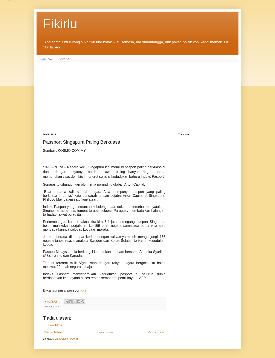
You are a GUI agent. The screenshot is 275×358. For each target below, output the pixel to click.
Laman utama (105, 332)
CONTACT (47, 58)
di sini (85, 290)
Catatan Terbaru (53, 332)
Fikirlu (60, 24)
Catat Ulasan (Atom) (66, 338)
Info (57, 306)
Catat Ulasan (55, 325)
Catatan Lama (156, 332)
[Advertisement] (137, 95)
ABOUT (65, 58)
